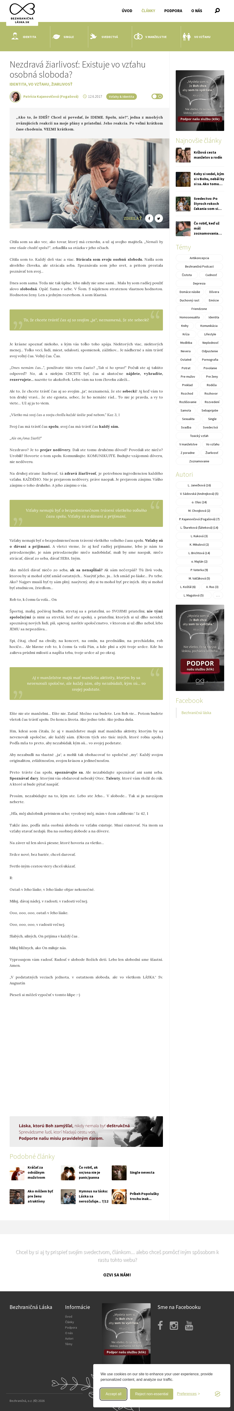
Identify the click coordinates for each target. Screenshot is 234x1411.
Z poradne (188, 453)
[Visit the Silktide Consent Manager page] (217, 1394)
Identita (23, 37)
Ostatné (185, 359)
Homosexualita (190, 317)
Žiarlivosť (61, 84)
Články (148, 10)
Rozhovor (211, 393)
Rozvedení (212, 402)
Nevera (186, 351)
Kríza (186, 334)
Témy (68, 1344)
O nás (196, 10)
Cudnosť (211, 275)
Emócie (214, 300)
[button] (217, 10)
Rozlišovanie (188, 402)
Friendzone (199, 309)
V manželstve (150, 37)
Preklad (187, 385)
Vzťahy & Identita (121, 97)
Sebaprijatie (210, 410)
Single (63, 37)
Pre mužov (188, 376)
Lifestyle (210, 334)
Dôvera (214, 292)
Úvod (127, 10)
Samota (186, 410)
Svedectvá (104, 37)
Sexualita (188, 419)
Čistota (187, 275)
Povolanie (210, 368)
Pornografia (210, 359)
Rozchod (187, 393)
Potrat (186, 368)
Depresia (199, 283)
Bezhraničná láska (196, 712)
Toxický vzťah (199, 436)
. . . (218, 595)
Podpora (173, 10)
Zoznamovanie (199, 461)
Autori (69, 1338)
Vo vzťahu (196, 37)
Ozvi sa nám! (117, 1275)
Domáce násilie (190, 292)
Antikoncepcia (199, 258)
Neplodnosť (210, 343)
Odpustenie (210, 351)
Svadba (186, 427)
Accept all (113, 1394)
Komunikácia (209, 326)
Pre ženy (212, 376)
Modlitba (186, 343)
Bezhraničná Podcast (199, 266)
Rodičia (212, 385)
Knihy (185, 326)
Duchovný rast (189, 300)
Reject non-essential (151, 1394)
